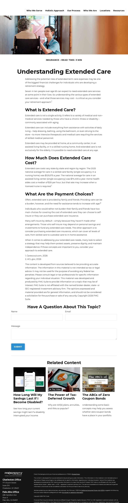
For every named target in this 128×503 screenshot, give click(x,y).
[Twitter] (7, 500)
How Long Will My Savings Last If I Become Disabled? (28, 391)
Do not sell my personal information (72, 486)
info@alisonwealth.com (12, 497)
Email (68, 305)
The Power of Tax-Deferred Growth (62, 390)
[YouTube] (15, 500)
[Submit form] (18, 340)
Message (15, 319)
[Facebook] (4, 500)
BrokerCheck (76, 467)
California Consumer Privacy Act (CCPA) (93, 483)
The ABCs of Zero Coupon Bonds (96, 390)
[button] (34, 4)
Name (14, 305)
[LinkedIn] (11, 500)
